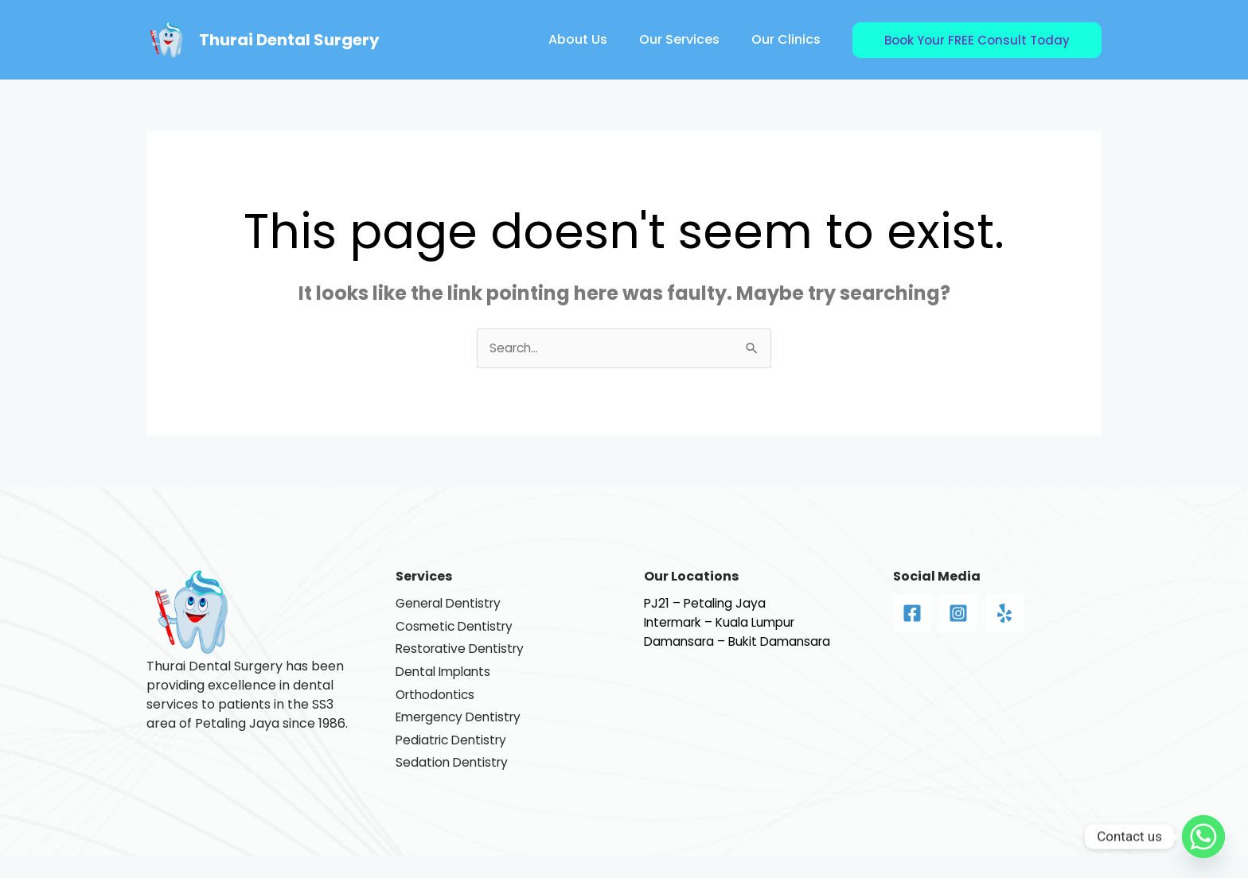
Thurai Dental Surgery (289, 40)
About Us (593, 39)
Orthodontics (437, 706)
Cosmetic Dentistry (456, 629)
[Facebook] (912, 614)
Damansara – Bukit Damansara (742, 642)
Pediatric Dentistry (454, 757)
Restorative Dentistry (462, 655)
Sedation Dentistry (454, 782)
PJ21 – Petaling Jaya (706, 604)
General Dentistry (452, 604)
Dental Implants (446, 680)
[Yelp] (1004, 614)
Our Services (689, 39)
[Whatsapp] (1203, 836)
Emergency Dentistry (462, 731)
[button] (977, 40)
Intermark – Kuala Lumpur (725, 623)
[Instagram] (958, 614)
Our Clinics (789, 39)
